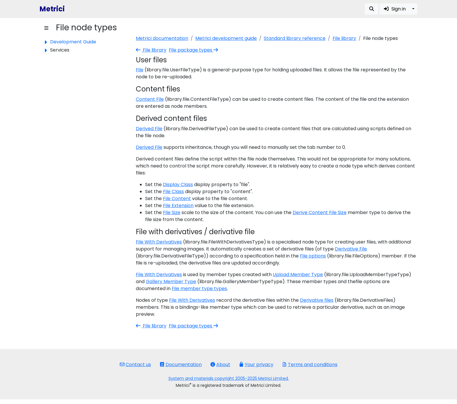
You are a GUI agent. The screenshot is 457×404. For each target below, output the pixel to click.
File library (344, 38)
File (139, 69)
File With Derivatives (159, 242)
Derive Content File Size (320, 212)
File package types (194, 50)
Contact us (135, 364)
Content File (150, 99)
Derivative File (351, 249)
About (220, 364)
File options (313, 256)
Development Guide (73, 41)
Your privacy (256, 364)
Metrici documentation (162, 38)
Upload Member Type (298, 274)
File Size (171, 212)
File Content (177, 198)
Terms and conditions (310, 364)
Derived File (149, 128)
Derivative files (316, 300)
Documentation (181, 364)
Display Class (178, 184)
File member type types (199, 288)
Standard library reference (295, 38)
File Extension (178, 205)
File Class (173, 191)
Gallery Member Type (171, 281)
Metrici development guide (226, 38)
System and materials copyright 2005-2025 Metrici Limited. (228, 378)
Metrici (52, 9)
